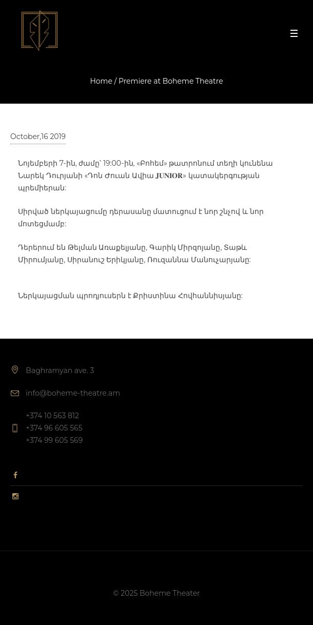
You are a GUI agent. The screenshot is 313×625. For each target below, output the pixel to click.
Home (101, 81)
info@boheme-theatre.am (73, 393)
